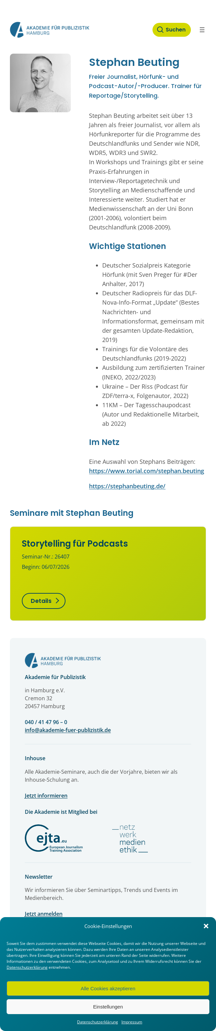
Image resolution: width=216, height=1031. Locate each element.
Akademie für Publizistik (55, 677)
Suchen (176, 29)
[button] (206, 926)
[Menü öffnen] (202, 30)
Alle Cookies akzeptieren (108, 988)
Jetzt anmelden (44, 913)
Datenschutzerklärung (27, 967)
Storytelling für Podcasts (75, 544)
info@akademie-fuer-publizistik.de (68, 730)
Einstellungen (108, 1006)
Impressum (131, 1022)
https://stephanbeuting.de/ (127, 486)
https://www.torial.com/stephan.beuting (146, 471)
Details (41, 601)
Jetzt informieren (46, 795)
